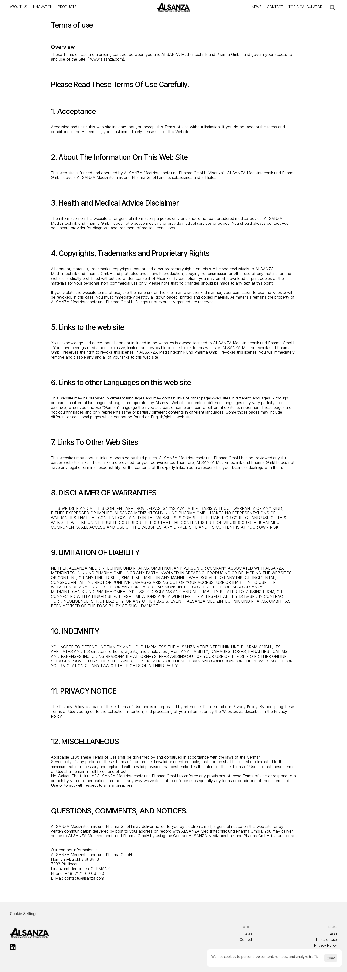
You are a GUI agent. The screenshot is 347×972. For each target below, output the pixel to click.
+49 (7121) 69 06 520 (84, 873)
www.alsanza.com (106, 59)
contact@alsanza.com (84, 878)
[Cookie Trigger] (23, 914)
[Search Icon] (332, 7)
